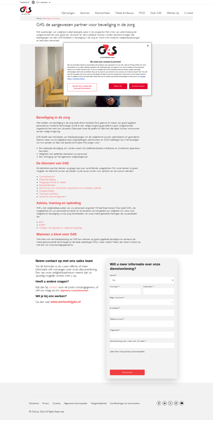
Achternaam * (148, 286)
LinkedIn (164, 403)
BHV (41, 222)
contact (53, 287)
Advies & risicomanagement (52, 196)
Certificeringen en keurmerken (125, 403)
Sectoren (85, 13)
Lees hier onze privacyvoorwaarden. (127, 351)
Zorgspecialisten (46, 190)
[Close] (148, 46)
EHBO (42, 225)
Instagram (176, 403)
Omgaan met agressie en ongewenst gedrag (60, 227)
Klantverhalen (102, 13)
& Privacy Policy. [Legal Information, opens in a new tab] (79, 79)
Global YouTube (182, 403)
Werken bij (173, 13)
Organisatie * (115, 330)
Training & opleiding (48, 193)
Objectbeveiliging (47, 179)
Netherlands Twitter (170, 403)
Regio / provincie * (117, 297)
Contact (188, 13)
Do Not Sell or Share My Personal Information (82, 87)
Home (38, 18)
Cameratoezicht (46, 176)
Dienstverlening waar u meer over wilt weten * (128, 341)
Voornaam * (114, 286)
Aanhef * (113, 275)
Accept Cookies (138, 86)
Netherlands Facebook (159, 403)
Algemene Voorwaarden (75, 403)
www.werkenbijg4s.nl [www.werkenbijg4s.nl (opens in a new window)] (66, 302)
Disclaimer (34, 403)
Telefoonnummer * (117, 319)
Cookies (56, 403)
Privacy (45, 403)
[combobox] (142, 302)
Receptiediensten (47, 185)
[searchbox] (112, 345)
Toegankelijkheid (98, 403)
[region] (107, 69)
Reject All (118, 86)
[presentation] (130, 361)
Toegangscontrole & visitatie (52, 182)
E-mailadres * (115, 308)
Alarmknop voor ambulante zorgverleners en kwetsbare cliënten (70, 188)
